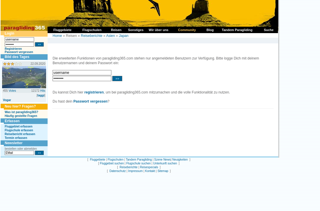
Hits (42, 90)
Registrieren (13, 48)
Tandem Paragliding (139, 159)
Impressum (135, 171)
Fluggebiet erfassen (18, 126)
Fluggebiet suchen (112, 163)
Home (57, 36)
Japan (124, 36)
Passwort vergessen (19, 52)
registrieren (94, 92)
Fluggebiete (97, 159)
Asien (110, 36)
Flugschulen (115, 159)
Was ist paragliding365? (21, 112)
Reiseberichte (91, 36)
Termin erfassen (16, 137)
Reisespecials (149, 167)
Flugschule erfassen (19, 130)
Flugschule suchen (138, 163)
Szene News (162, 159)
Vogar (7, 100)
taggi (40, 95)
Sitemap (163, 171)
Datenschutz (117, 171)
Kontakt (150, 171)
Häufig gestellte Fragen (21, 116)
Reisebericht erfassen (20, 134)
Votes (12, 90)
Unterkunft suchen (165, 163)
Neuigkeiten (180, 159)
